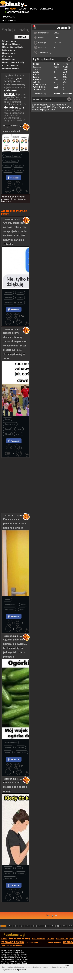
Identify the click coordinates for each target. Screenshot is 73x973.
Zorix (6, 128)
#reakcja (8, 873)
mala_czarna (40, 84)
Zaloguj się (6, 199)
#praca (7, 419)
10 (58, 926)
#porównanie (10, 424)
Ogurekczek (49, 109)
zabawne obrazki (38, 939)
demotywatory (14, 107)
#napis (7, 599)
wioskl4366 (45, 104)
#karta (20, 297)
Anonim (38, 67)
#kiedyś (8, 429)
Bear (37, 74)
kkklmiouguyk (39, 107)
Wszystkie (67, 94)
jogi (53, 104)
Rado (37, 82)
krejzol (38, 69)
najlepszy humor (31, 942)
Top (10, 8)
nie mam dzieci (11, 131)
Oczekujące (46, 8)
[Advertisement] (15, 471)
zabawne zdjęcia (12, 942)
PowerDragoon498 (61, 107)
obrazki (43, 942)
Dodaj (33, 8)
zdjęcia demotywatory (13, 79)
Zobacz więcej (44, 53)
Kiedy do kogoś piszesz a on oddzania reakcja (15, 786)
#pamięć (8, 747)
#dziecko (8, 293)
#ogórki (21, 747)
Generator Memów (17, 12)
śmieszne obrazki (10, 92)
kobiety (4, 939)
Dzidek (35, 104)
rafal (37, 77)
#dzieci (20, 293)
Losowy (23, 8)
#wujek (8, 752)
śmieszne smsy (16, 945)
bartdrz (35, 109)
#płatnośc (8, 302)
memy (24, 97)
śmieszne (50, 939)
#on (19, 868)
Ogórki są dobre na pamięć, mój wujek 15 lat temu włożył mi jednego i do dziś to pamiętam (15, 648)
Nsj (41, 109)
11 (64, 926)
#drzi (22, 609)
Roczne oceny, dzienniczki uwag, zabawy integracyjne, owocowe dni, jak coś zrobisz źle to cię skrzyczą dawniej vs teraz (15, 345)
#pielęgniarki (10, 604)
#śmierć (18, 166)
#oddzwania (9, 878)
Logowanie (9, 17)
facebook (5, 945)
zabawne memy (62, 939)
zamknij (67, 966)
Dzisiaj (57, 94)
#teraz (19, 429)
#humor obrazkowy (12, 156)
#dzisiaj (8, 434)
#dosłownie (9, 609)
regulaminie (21, 970)
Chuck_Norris (40, 87)
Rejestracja (9, 20)
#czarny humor (10, 161)
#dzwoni (21, 873)
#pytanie (8, 297)
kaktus (38, 79)
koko (37, 72)
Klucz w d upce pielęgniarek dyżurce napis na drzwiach (14, 523)
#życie (7, 166)
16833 (56, 33)
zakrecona (40, 89)
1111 (49, 107)
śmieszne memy (19, 938)
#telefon (8, 868)
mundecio (61, 104)
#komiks (8, 171)
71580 (56, 38)
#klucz (23, 604)
